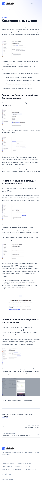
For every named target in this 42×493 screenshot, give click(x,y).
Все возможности (8, 463)
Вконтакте (17, 469)
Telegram (5, 416)
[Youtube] (10, 474)
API (28, 466)
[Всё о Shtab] (8, 3)
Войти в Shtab (7, 466)
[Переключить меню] (39, 3)
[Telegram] (6, 474)
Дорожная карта (30, 469)
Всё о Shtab (5, 479)
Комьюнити (6, 469)
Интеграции (19, 466)
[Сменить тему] (32, 3)
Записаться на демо (24, 463)
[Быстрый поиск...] (35, 3)
